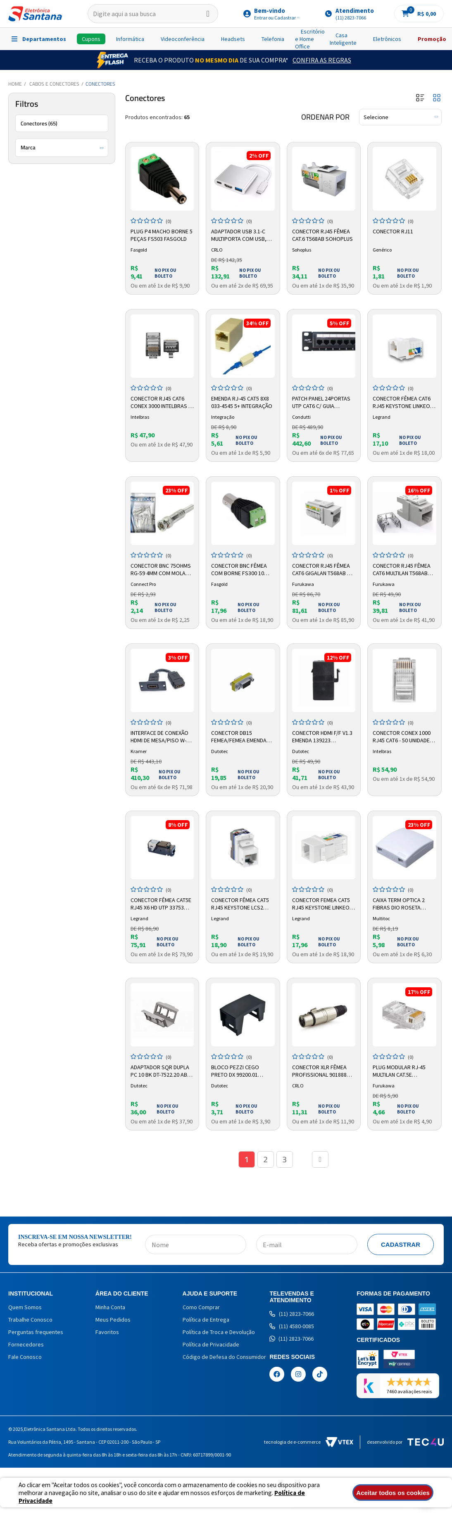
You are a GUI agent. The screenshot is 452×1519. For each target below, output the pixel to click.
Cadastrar (400, 1244)
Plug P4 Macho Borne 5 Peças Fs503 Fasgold (162, 235)
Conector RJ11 (393, 231)
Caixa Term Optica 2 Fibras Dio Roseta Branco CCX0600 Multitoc (399, 904)
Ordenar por (325, 117)
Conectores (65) (39, 123)
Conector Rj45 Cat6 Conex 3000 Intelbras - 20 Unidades (160, 402)
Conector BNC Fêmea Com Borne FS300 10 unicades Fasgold (239, 570)
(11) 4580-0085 (291, 1326)
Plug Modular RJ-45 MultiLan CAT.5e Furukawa (399, 1071)
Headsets (233, 39)
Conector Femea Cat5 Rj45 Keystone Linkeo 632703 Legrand (321, 904)
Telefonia (273, 39)
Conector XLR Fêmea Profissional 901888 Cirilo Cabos (319, 1071)
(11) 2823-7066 (291, 1313)
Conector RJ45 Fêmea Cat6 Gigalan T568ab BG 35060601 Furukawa (323, 570)
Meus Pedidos (113, 1319)
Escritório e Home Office (310, 39)
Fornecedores (26, 1344)
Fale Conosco (25, 1357)
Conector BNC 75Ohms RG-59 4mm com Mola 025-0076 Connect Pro (161, 570)
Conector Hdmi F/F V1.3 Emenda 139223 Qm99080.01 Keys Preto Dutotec (322, 737)
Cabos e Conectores (54, 84)
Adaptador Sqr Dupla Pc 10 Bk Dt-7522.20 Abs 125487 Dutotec (160, 1071)
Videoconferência (183, 39)
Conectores (100, 84)
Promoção (432, 39)
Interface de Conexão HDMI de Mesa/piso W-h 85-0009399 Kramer (160, 737)
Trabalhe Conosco (30, 1319)
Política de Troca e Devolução (219, 1332)
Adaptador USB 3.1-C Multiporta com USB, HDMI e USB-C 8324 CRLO (241, 235)
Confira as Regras (322, 60)
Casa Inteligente (343, 38)
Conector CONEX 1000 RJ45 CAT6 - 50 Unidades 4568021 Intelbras (403, 737)
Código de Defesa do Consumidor (224, 1357)
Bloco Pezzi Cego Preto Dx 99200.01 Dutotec (235, 1071)
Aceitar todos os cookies (393, 1492)
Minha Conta (110, 1307)
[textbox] (153, 13)
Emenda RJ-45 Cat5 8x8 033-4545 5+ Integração (241, 402)
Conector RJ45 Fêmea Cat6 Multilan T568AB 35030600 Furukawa (402, 570)
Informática (130, 39)
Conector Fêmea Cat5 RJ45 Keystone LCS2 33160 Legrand (240, 904)
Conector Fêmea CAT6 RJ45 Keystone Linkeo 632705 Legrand (402, 402)
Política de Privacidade (211, 1344)
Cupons (91, 39)
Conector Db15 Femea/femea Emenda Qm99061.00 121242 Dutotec (238, 737)
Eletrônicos (387, 39)
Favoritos (107, 1332)
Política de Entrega (206, 1319)
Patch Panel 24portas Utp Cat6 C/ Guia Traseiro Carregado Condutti (321, 402)
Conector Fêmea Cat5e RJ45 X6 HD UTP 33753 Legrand (161, 904)
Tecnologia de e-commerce (308, 1442)
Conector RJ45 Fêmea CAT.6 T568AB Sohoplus (322, 235)
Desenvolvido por (405, 1442)
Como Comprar (201, 1307)
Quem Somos (25, 1307)
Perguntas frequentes (35, 1332)
